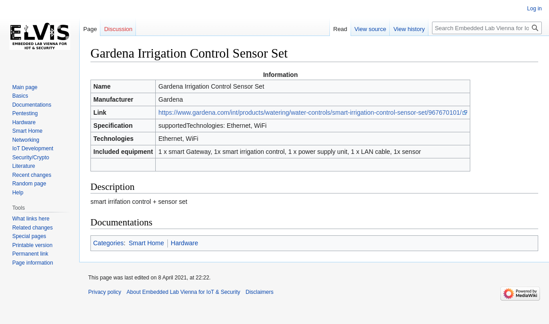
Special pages (29, 236)
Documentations (31, 105)
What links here (31, 219)
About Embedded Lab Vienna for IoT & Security (183, 292)
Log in (534, 8)
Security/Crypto (30, 157)
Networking (25, 140)
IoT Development (32, 148)
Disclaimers (260, 292)
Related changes (32, 228)
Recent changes (31, 175)
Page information (32, 263)
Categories (108, 243)
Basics (20, 96)
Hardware (184, 243)
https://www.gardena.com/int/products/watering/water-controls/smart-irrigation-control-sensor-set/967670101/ (310, 112)
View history (409, 29)
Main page (24, 87)
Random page (29, 183)
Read (340, 29)
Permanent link (30, 254)
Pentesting (25, 113)
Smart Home (146, 243)
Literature (23, 166)
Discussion (118, 29)
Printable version (32, 245)
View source (371, 29)
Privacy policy (104, 292)
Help (17, 192)
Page (90, 29)
